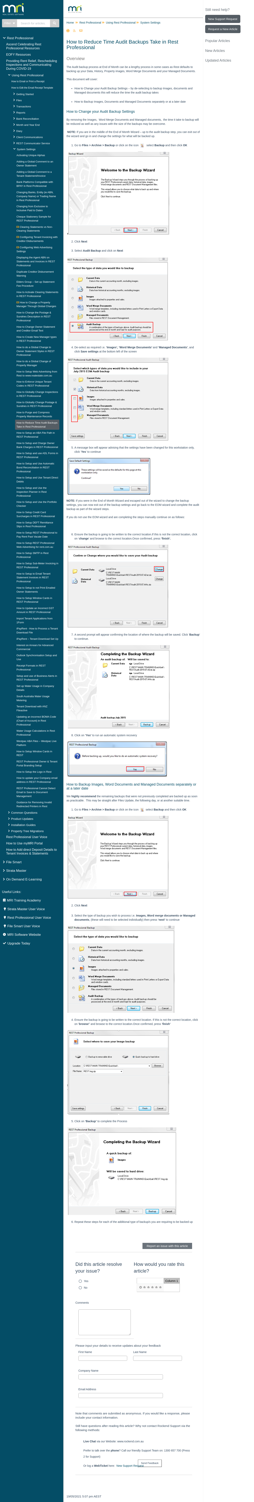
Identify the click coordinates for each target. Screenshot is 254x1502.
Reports (20, 112)
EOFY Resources (18, 54)
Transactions (23, 106)
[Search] (54, 23)
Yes (86, 1281)
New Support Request (130, 1465)
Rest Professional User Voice (26, 837)
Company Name (88, 1370)
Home (70, 22)
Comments (82, 1302)
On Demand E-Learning (24, 879)
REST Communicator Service (33, 143)
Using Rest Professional (27, 75)
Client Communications (29, 137)
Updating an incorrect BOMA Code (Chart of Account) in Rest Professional (36, 720)
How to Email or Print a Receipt (27, 81)
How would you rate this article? (159, 1267)
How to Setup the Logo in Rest (33, 771)
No (86, 1287)
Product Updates (22, 818)
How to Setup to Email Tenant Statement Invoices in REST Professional (33, 577)
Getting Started (25, 94)
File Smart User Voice (23, 926)
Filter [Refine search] (9, 23)
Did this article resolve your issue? (98, 1267)
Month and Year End (28, 124)
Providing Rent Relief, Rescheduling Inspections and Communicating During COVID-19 (31, 65)
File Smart (13, 862)
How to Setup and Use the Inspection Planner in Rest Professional (31, 491)
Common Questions (24, 812)
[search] (33, 23)
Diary (19, 131)
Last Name (140, 1352)
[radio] (140, 1287)
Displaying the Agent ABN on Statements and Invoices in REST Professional (35, 261)
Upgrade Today (18, 943)
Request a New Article (223, 29)
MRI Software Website (24, 935)
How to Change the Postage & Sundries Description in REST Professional (33, 316)
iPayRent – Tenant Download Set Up (37, 638)
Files (19, 100)
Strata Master (16, 871)
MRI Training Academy (24, 900)
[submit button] (150, 1463)
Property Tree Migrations (27, 831)
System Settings (26, 149)
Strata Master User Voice (26, 909)
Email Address (87, 1389)
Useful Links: (11, 892)
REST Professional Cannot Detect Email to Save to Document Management (35, 792)
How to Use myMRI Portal (24, 843)
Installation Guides (23, 825)
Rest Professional (20, 38)
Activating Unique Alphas (30, 155)
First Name (85, 1352)
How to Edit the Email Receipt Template (32, 87)
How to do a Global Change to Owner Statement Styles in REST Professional (35, 351)
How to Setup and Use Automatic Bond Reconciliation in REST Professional (35, 467)
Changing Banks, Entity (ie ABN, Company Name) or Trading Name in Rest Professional (36, 196)
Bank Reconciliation (27, 118)
